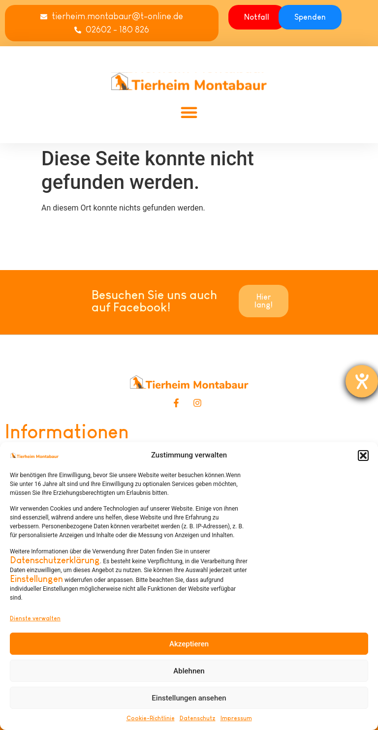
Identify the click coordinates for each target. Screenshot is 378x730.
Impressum (236, 718)
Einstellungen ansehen (189, 698)
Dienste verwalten (35, 618)
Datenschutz (198, 718)
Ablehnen (188, 671)
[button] (363, 455)
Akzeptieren (189, 643)
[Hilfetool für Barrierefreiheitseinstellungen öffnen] (362, 381)
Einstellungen (36, 579)
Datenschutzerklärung (55, 560)
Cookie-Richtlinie (150, 718)
